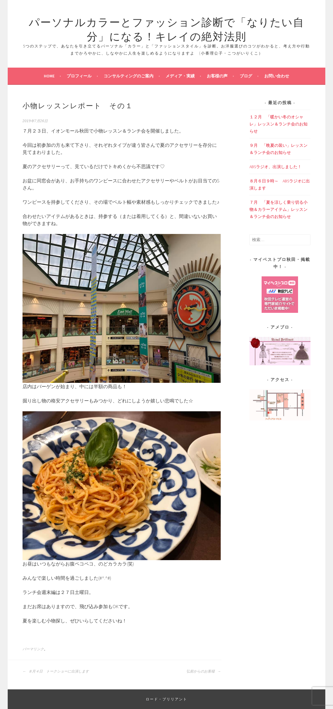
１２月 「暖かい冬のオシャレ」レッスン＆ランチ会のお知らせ (278, 124)
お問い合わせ (276, 76)
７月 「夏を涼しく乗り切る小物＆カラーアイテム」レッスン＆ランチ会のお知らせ (278, 209)
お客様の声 (217, 76)
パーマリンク (33, 649)
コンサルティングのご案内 (128, 76)
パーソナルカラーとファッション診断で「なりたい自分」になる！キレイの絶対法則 (166, 28)
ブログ (246, 76)
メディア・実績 (180, 76)
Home (49, 76)
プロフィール (79, 76)
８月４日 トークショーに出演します (56, 671)
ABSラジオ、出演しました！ (275, 166)
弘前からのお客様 (203, 671)
